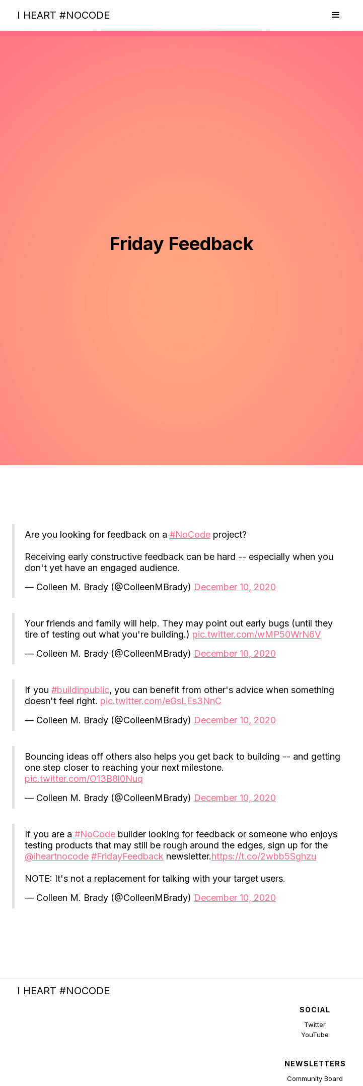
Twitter (315, 1024)
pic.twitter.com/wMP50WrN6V (256, 634)
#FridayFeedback (127, 856)
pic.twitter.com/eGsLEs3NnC (161, 701)
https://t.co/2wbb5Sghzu (263, 856)
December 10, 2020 (235, 587)
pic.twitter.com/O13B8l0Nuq (84, 778)
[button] (336, 15)
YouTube (315, 1035)
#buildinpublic (80, 689)
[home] (61, 15)
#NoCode (190, 534)
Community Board (315, 1078)
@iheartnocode (57, 856)
